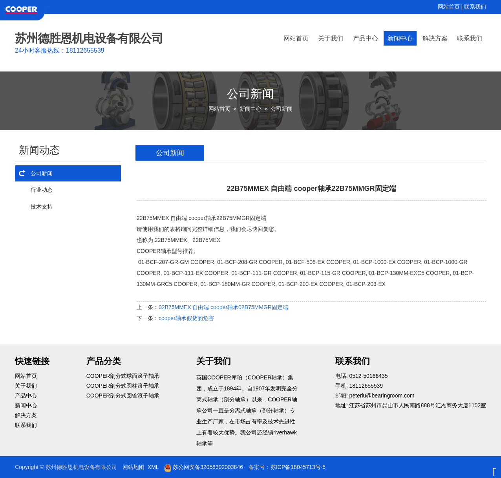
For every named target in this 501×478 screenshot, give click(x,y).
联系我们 (475, 7)
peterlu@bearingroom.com (381, 395)
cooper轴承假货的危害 (186, 318)
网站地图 (133, 467)
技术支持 (42, 206)
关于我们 (330, 38)
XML (153, 467)
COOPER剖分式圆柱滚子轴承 (123, 386)
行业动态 (42, 190)
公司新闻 (282, 109)
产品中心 (365, 38)
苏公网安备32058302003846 (203, 467)
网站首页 (449, 7)
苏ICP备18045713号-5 (298, 467)
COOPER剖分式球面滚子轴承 (123, 376)
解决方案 (435, 38)
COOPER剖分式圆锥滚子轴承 (123, 395)
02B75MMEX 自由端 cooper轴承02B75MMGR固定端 (223, 307)
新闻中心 (400, 38)
